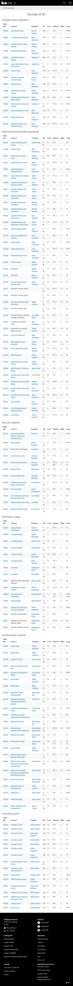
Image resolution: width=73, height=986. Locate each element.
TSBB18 (5, 57)
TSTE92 (5, 262)
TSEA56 (5, 282)
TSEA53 (5, 375)
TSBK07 (5, 534)
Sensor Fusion (15, 907)
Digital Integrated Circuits (19, 255)
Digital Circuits (15, 242)
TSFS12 (5, 433)
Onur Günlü (35, 574)
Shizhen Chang (36, 581)
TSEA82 (5, 195)
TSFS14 (5, 475)
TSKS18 (5, 715)
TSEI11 (5, 175)
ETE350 (5, 574)
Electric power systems (18, 456)
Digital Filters (15, 679)
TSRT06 (5, 868)
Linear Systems (15, 70)
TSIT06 (5, 627)
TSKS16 (5, 786)
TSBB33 (5, 31)
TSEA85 (5, 315)
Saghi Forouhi (36, 142)
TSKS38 (5, 699)
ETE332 (5, 561)
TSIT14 (5, 581)
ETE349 (5, 735)
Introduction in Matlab (17, 735)
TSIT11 (5, 607)
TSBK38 (5, 594)
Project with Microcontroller (19, 348)
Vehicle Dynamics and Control (20, 502)
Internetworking (16, 600)
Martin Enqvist (34, 892)
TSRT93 (5, 824)
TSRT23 (5, 844)
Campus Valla (8, 942)
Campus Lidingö (9, 953)
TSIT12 (5, 620)
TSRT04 (5, 741)
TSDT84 (5, 124)
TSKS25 (5, 761)
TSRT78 (5, 879)
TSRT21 (5, 886)
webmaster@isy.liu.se (44, 979)
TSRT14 (5, 907)
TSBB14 (5, 110)
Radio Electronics (16, 355)
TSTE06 (5, 686)
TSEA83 (5, 222)
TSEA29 (5, 342)
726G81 (5, 541)
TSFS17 (5, 456)
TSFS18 (5, 449)
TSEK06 (5, 415)
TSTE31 (5, 308)
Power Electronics (16, 489)
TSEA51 (5, 388)
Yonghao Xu (35, 57)
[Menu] (70, 3)
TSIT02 (5, 547)
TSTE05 (5, 302)
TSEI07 (5, 679)
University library (42, 939)
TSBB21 (5, 37)
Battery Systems (16, 442)
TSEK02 (5, 355)
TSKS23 (5, 770)
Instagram (42, 926)
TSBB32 (5, 70)
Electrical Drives (16, 469)
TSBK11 (5, 587)
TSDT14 (5, 792)
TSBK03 (5, 527)
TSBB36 (5, 97)
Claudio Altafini (35, 875)
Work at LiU (41, 960)
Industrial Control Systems (19, 892)
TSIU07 (5, 288)
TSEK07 (5, 408)
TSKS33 (5, 666)
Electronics (14, 268)
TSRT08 (5, 903)
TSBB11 (5, 64)
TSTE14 (5, 652)
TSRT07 (5, 892)
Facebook (42, 922)
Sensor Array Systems (17, 779)
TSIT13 (5, 614)
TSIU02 (5, 209)
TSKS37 (5, 708)
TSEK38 (5, 368)
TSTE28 (5, 489)
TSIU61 (5, 833)
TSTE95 (5, 275)
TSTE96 (5, 149)
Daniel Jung (35, 469)
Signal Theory (15, 792)
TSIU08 (5, 295)
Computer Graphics (17, 534)
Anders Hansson (35, 824)
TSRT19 (5, 840)
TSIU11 (5, 322)
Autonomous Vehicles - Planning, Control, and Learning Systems (18, 436)
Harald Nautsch (36, 594)
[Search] (64, 3)
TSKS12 (5, 754)
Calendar (40, 942)
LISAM (6, 974)
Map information (9, 939)
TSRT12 (5, 829)
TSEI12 (5, 156)
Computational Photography (19, 37)
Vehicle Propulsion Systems (19, 509)
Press (39, 956)
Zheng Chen (36, 699)
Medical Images (16, 84)
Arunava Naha (35, 541)
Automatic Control (16, 824)
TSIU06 (5, 848)
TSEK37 (5, 142)
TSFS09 (5, 482)
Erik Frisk (34, 433)
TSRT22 (5, 855)
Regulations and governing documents (15, 956)
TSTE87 (5, 169)
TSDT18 (5, 117)
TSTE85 (5, 335)
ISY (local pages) (8, 8)
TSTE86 (5, 255)
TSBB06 (5, 90)
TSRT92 (5, 896)
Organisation (41, 953)
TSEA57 (5, 189)
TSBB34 (5, 44)
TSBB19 (5, 77)
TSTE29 (5, 328)
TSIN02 (5, 600)
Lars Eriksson (35, 482)
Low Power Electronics (18, 335)
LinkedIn (41, 930)
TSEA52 (5, 395)
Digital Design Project (17, 249)
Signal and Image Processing (20, 110)
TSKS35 (5, 728)
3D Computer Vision (17, 31)
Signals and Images (16, 799)
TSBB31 (5, 84)
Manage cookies (42, 974)
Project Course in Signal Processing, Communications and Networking (19, 763)
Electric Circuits (16, 262)
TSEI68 (5, 646)
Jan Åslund (34, 449)
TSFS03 (5, 509)
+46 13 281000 (10, 930)
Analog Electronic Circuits (19, 162)
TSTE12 (5, 229)
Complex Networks (17, 659)
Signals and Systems (17, 117)
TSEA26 (5, 235)
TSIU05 (5, 381)
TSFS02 (5, 502)
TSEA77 (5, 202)
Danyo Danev (36, 659)
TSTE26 (5, 495)
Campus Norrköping (10, 949)
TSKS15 (5, 672)
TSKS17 (5, 779)
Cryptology (14, 567)
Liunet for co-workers (10, 967)
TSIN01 (5, 721)
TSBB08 (5, 50)
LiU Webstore (41, 949)
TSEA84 (5, 249)
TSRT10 (5, 861)
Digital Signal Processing (18, 879)
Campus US (7, 946)
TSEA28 (5, 215)
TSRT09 (5, 875)
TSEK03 (5, 361)
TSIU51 (5, 348)
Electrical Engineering (17, 475)
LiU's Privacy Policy (43, 970)
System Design (15, 401)
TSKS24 (5, 799)
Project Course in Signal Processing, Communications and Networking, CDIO (19, 772)
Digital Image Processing (18, 50)
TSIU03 (5, 401)
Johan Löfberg (34, 840)
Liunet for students (9, 971)
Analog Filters (15, 646)
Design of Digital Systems (19, 229)
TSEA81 (5, 182)
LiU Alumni (41, 946)
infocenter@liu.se (11, 928)
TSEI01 (5, 162)
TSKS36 (5, 692)
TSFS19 (5, 442)
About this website (43, 966)
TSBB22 (5, 104)
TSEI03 (5, 242)
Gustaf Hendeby (35, 907)
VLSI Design (15, 415)
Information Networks (17, 721)
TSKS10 (5, 806)
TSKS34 (5, 659)
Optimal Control (16, 903)
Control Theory (15, 875)
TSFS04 (5, 469)
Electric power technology (19, 462)
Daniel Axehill (34, 829)
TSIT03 (5, 567)
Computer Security (16, 541)
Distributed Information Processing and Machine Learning (18, 701)
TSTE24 (5, 268)
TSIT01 (5, 554)
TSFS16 (5, 462)
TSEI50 (5, 748)
